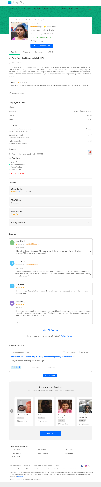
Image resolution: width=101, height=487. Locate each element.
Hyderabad (35, 469)
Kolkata (56, 469)
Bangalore (12, 469)
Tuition (26, 9)
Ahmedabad (72, 469)
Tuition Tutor (69, 453)
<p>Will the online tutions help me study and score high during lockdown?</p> (43, 356)
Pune (49, 469)
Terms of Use (27, 465)
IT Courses (61, 9)
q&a (50, 52)
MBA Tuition (69, 450)
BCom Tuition (15, 450)
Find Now (50, 433)
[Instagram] (86, 467)
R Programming (16, 453)
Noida (80, 469)
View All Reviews (50, 330)
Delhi (27, 469)
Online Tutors (15, 456)
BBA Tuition (42, 450)
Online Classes (15, 9)
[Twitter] (89, 466)
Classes (26, 52)
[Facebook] (82, 467)
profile (14, 52)
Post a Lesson (84, 352)
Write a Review (66, 336)
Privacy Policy (37, 465)
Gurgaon (64, 469)
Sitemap (57, 465)
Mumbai (43, 469)
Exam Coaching (74, 9)
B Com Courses (43, 453)
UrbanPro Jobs (48, 465)
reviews (39, 52)
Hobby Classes (49, 9)
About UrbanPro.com (15, 465)
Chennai (20, 469)
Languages (36, 9)
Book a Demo (50, 375)
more (17, 322)
